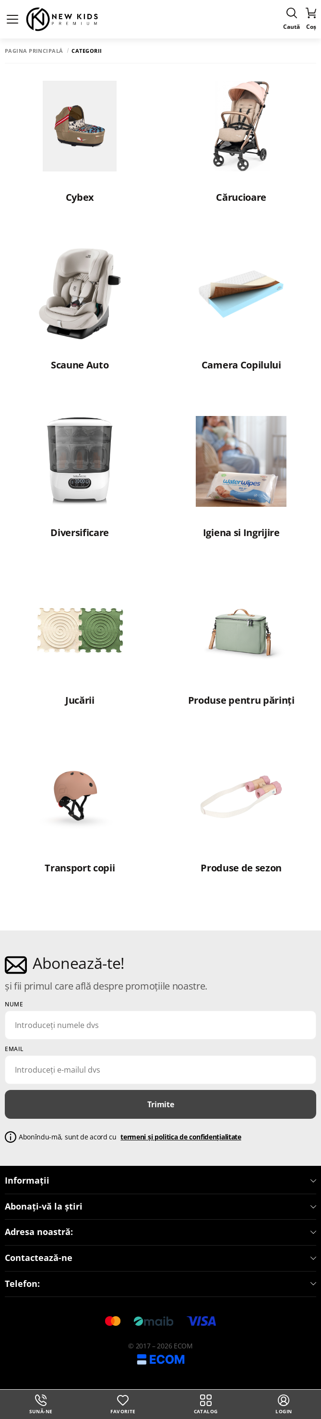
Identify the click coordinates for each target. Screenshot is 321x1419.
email (14, 1049)
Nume (14, 1004)
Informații (160, 1180)
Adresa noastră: (160, 1232)
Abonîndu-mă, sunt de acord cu (130, 1137)
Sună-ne (41, 1405)
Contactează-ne (160, 1258)
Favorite (122, 1405)
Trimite (160, 1104)
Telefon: (160, 1284)
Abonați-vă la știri (160, 1206)
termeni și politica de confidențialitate (180, 1136)
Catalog (206, 1405)
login (283, 1405)
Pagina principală (34, 50)
